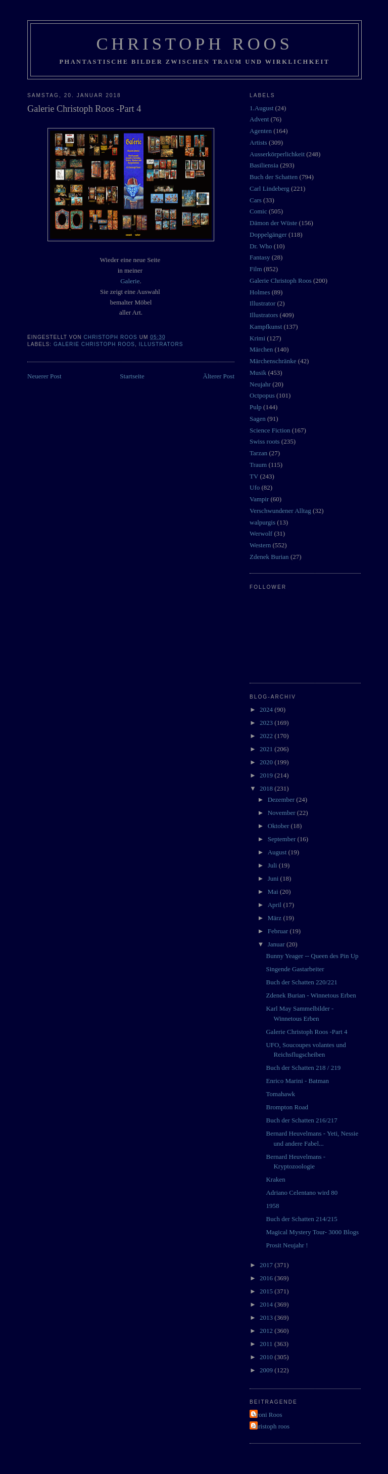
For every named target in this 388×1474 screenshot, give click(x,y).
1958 (272, 1205)
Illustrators (161, 344)
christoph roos (270, 1426)
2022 (267, 736)
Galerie (129, 281)
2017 (267, 1265)
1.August (261, 108)
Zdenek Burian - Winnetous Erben (311, 995)
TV (254, 476)
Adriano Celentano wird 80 (301, 1192)
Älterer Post (218, 376)
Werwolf (261, 533)
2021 (267, 749)
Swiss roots (265, 441)
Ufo (255, 487)
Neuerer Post (44, 376)
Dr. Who (261, 246)
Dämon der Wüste (273, 223)
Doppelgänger (268, 234)
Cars (256, 200)
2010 (267, 1357)
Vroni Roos (267, 1414)
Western (260, 545)
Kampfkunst (266, 326)
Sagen (258, 418)
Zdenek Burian (269, 556)
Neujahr (260, 384)
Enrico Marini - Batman (297, 1081)
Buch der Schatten (274, 177)
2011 (267, 1344)
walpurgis (262, 522)
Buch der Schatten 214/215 (301, 1219)
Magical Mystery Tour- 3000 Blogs (312, 1232)
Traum (258, 464)
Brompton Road (287, 1107)
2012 (267, 1330)
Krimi (257, 338)
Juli (273, 865)
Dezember (282, 799)
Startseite (132, 376)
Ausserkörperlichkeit (277, 154)
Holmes (260, 292)
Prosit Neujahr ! (287, 1245)
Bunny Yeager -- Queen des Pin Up (312, 956)
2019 (267, 775)
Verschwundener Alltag (280, 510)
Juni (274, 878)
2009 (267, 1370)
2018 (267, 788)
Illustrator (262, 303)
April (275, 904)
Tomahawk (280, 1094)
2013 (267, 1317)
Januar (277, 944)
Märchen (261, 349)
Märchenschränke (273, 361)
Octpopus (262, 395)
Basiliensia (264, 165)
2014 (267, 1304)
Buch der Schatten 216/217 (301, 1120)
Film (256, 269)
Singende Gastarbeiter (295, 969)
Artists (258, 142)
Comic (258, 211)
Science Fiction (270, 430)
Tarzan (258, 453)
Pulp (256, 407)
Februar (279, 931)
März (275, 918)
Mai (274, 891)
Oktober (279, 826)
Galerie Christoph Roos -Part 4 (306, 1031)
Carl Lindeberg (269, 188)
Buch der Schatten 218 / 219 (303, 1067)
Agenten (261, 131)
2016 (267, 1278)
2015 (267, 1291)
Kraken (275, 1179)
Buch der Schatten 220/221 (301, 982)
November (282, 812)
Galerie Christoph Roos (94, 344)
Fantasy (260, 257)
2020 (267, 762)
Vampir (259, 499)
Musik (258, 372)
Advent (259, 119)
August (278, 852)
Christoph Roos (194, 43)
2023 (267, 722)
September (283, 839)
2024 (267, 709)
